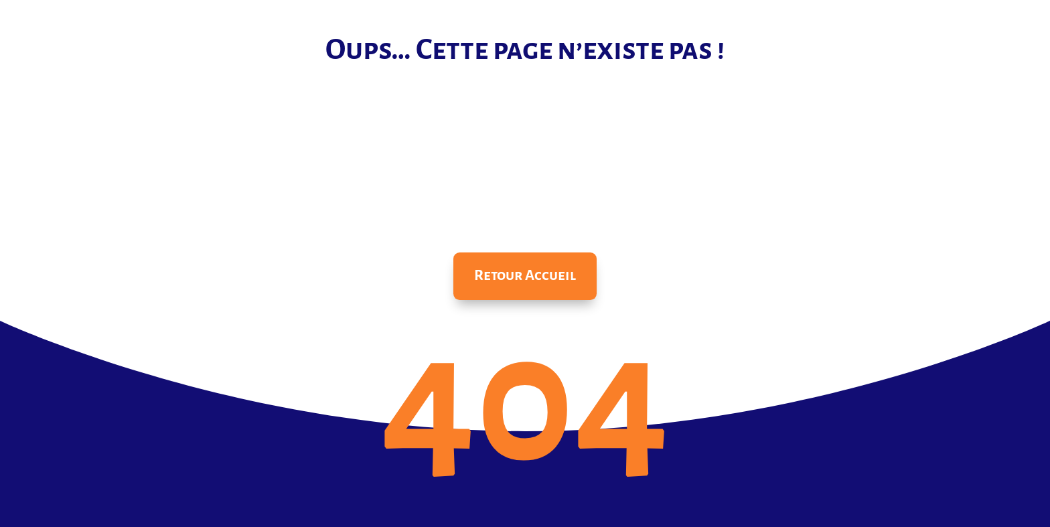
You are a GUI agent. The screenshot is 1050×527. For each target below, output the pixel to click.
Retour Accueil (525, 275)
